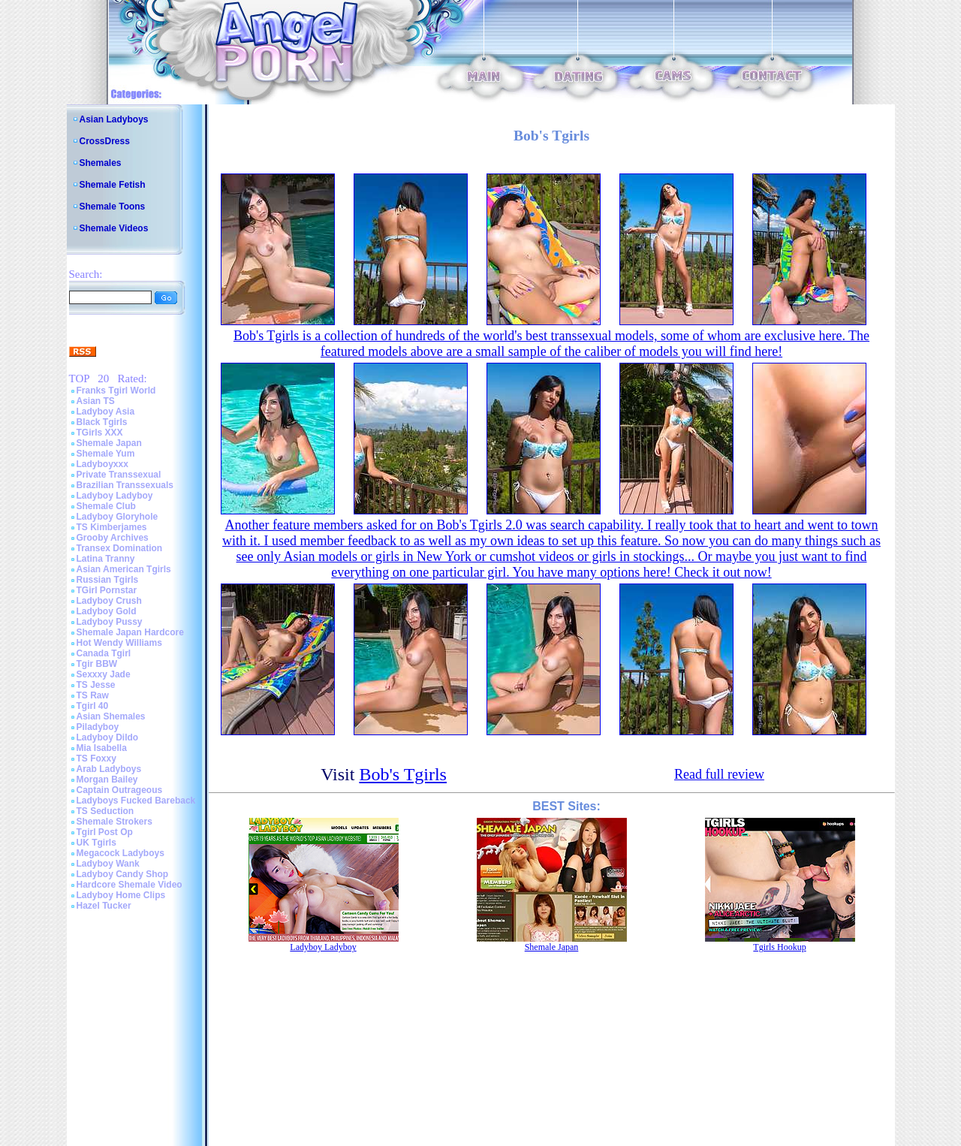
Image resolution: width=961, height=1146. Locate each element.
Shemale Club (106, 506)
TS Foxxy (96, 758)
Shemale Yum (106, 453)
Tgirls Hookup (779, 947)
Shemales (101, 163)
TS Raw (93, 695)
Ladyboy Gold (107, 611)
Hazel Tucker (104, 905)
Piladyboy (98, 727)
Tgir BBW (97, 664)
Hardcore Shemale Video (129, 884)
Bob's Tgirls (403, 774)
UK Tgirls (96, 842)
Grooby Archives (113, 537)
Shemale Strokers (114, 821)
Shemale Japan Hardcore (130, 632)
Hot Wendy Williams (119, 643)
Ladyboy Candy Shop (123, 874)
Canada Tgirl (104, 653)
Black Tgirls (102, 422)
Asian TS (96, 401)
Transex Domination (120, 548)
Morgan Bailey (107, 779)
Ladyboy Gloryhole (117, 516)
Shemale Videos (114, 228)
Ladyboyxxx (102, 464)
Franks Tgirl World (116, 390)
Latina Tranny (106, 558)
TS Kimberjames (112, 527)
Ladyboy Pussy (110, 622)
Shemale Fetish (113, 184)
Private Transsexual (119, 474)
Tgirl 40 (93, 706)
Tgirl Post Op (105, 832)
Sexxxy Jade (104, 674)
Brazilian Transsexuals (125, 485)
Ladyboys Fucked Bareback (136, 800)
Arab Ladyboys (109, 769)
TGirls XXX (100, 432)
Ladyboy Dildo (108, 737)
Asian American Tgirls (124, 569)
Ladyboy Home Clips (121, 895)
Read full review (719, 774)
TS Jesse (96, 685)
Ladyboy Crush (109, 601)
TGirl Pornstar (107, 590)
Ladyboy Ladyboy (115, 495)
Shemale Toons (113, 206)
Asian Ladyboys (114, 119)
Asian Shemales (111, 716)
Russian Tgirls (108, 580)
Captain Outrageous (120, 790)
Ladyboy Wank (108, 863)
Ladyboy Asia (106, 411)
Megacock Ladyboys (120, 853)
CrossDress (105, 141)
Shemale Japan (109, 443)
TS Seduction (105, 811)
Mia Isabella (102, 748)
